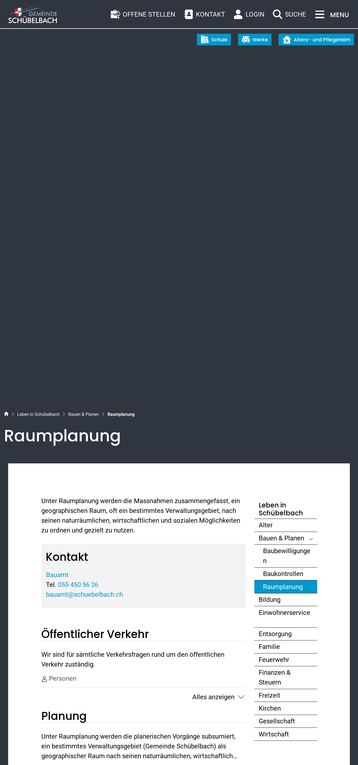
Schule (214, 39)
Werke (255, 39)
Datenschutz (62, 751)
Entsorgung (275, 286)
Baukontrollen (283, 226)
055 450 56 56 (40, 665)
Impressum (88, 751)
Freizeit (269, 347)
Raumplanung (284, 240)
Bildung (269, 251)
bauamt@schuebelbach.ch (84, 246)
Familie (269, 298)
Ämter (55, 460)
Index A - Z (37, 751)
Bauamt (57, 227)
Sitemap (15, 751)
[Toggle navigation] (330, 15)
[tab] (143, 460)
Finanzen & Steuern (275, 329)
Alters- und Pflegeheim (316, 40)
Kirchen (270, 360)
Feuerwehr (274, 311)
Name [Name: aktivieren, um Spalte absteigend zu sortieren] (55, 482)
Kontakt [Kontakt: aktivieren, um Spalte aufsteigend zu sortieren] (153, 482)
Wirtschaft (274, 386)
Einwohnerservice (284, 264)
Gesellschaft (277, 373)
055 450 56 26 (78, 236)
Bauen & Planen (281, 190)
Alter (266, 177)
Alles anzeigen (213, 349)
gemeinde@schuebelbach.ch (62, 675)
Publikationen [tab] (64, 422)
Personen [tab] (58, 330)
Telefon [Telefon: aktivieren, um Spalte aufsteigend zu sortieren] (94, 482)
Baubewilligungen (286, 207)
